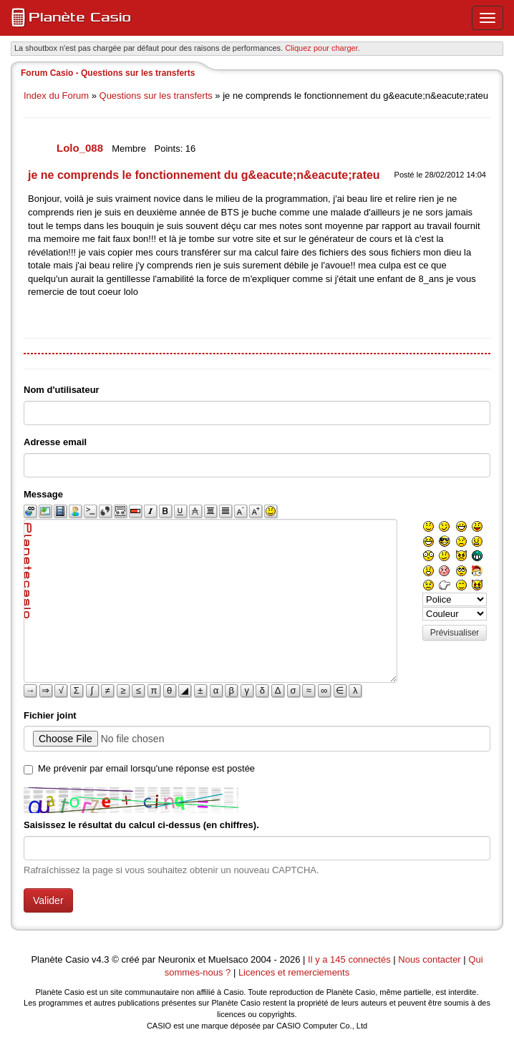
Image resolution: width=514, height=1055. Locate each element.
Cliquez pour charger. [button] (322, 48)
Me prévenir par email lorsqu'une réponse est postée (146, 768)
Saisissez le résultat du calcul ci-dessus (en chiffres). (141, 825)
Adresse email (55, 442)
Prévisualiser (455, 633)
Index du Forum (56, 95)
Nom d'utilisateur (62, 389)
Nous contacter (429, 959)
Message (43, 494)
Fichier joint (50, 715)
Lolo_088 (81, 148)
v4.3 (101, 959)
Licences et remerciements (293, 972)
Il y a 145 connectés (350, 959)
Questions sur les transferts (156, 95)
